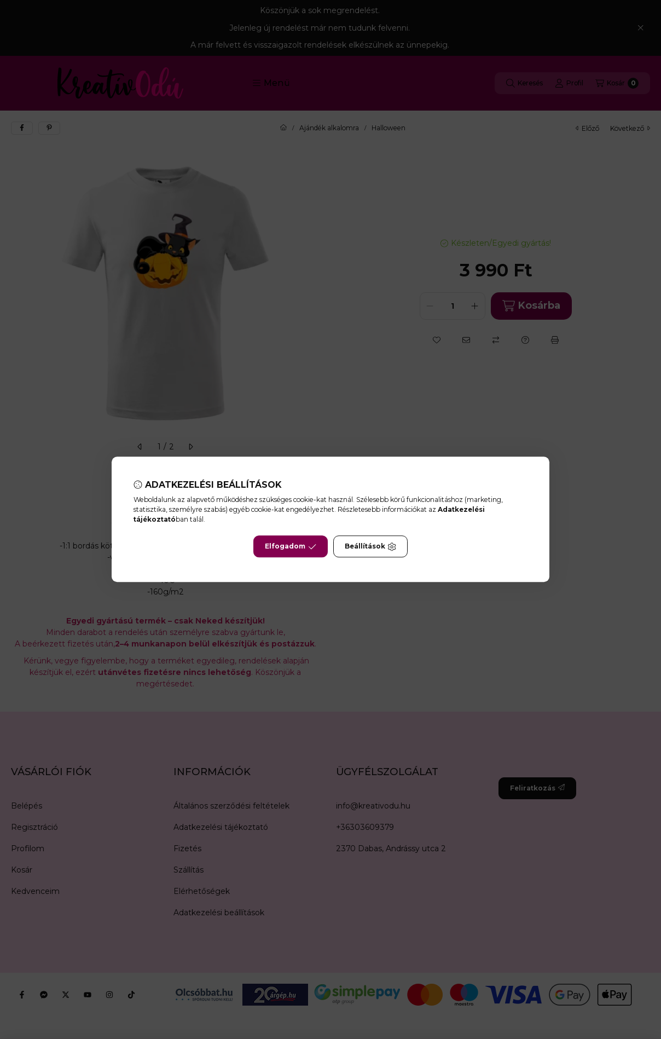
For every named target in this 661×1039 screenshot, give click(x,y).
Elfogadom (290, 546)
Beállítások (370, 546)
